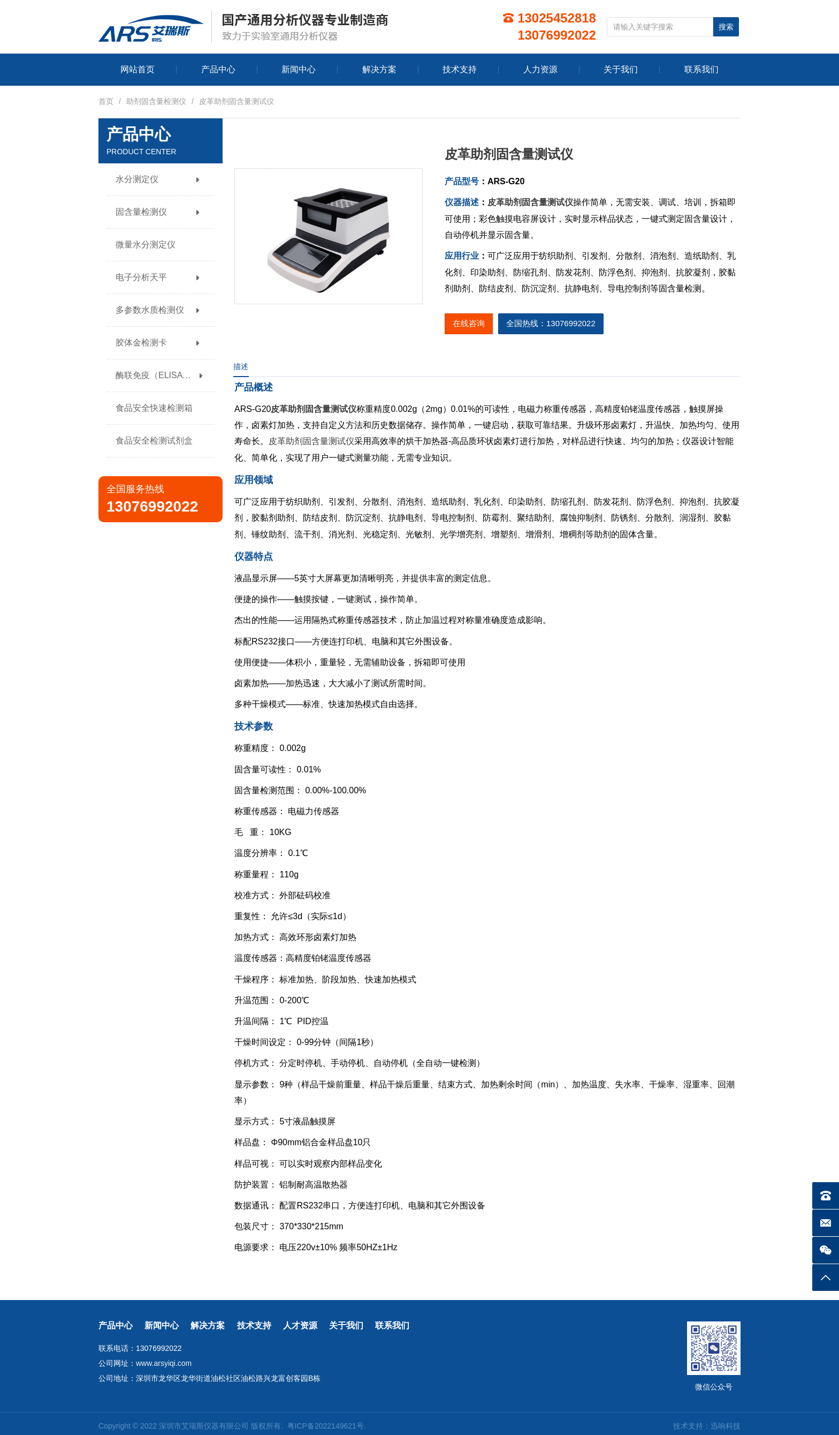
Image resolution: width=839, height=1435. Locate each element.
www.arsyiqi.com (164, 1363)
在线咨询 (469, 323)
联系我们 (392, 1325)
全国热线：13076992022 (551, 323)
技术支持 (254, 1325)
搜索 (726, 26)
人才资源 (300, 1325)
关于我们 (346, 1325)
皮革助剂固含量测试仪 (530, 202)
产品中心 (115, 1325)
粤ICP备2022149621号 (325, 1426)
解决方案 (207, 1325)
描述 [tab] (240, 366)
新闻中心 (161, 1325)
